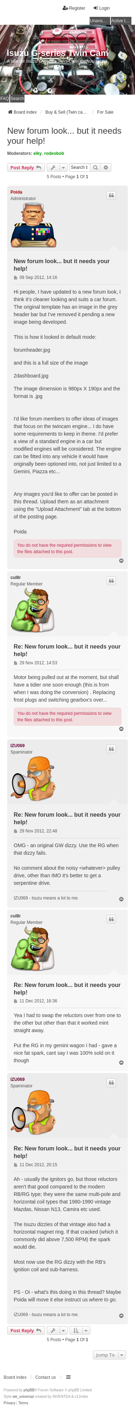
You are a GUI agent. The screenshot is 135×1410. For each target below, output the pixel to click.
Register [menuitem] (74, 8)
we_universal (23, 1397)
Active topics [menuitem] (121, 20)
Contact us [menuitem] (45, 1377)
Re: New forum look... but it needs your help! (67, 650)
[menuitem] (9, 1403)
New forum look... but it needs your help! (64, 136)
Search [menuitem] (17, 98)
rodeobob (54, 153)
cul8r (15, 577)
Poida (16, 192)
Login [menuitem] (101, 8)
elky (37, 153)
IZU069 (17, 745)
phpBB (29, 1390)
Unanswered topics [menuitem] (100, 20)
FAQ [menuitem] (4, 98)
